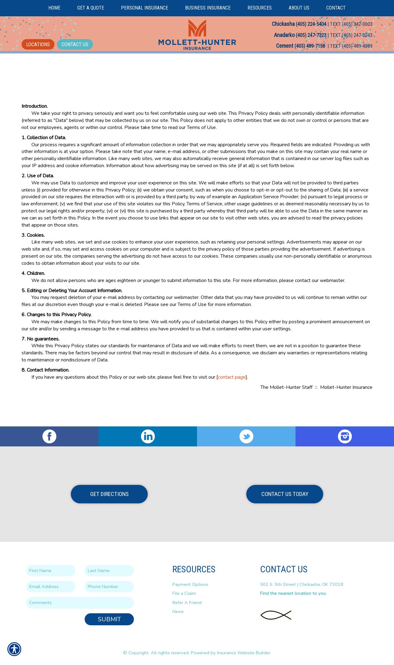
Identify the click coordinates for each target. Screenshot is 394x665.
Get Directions (109, 494)
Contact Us (75, 44)
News (178, 611)
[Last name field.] (109, 570)
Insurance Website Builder (243, 652)
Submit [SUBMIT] (109, 619)
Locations (38, 44)
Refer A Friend (187, 602)
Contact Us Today (284, 494)
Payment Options (190, 584)
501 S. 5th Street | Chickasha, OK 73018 (301, 584)
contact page (232, 404)
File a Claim (184, 593)
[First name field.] (50, 570)
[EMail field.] (50, 586)
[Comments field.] (80, 602)
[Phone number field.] (109, 586)
